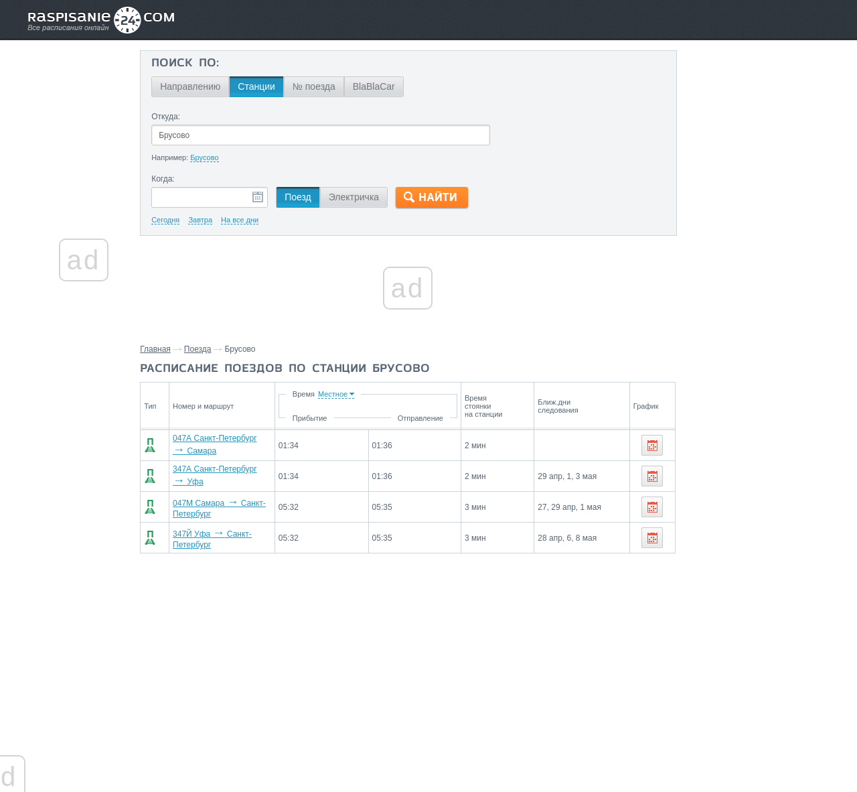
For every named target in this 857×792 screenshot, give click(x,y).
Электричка (367, 197)
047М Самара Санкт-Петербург (244, 501)
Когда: (176, 179)
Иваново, (772, 538)
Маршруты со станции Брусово (728, 727)
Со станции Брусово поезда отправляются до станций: (746, 491)
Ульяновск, (693, 578)
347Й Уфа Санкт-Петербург (237, 529)
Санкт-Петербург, (707, 518)
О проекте (494, 752)
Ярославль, (695, 558)
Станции (270, 86)
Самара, (789, 518)
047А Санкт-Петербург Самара (244, 445)
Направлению (203, 86)
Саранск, (738, 578)
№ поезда (327, 86)
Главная (169, 349)
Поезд (311, 197)
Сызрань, (785, 558)
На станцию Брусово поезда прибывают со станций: (747, 611)
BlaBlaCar (387, 86)
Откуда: (179, 116)
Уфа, (757, 518)
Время (374, 394)
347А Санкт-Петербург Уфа (237, 473)
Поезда (212, 349)
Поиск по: (198, 64)
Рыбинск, (742, 558)
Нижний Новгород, (710, 538)
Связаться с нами (430, 752)
